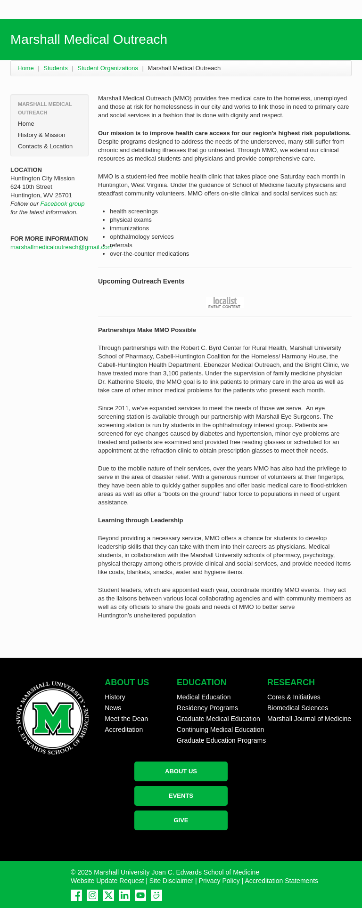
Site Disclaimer (171, 880)
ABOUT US (181, 771)
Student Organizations (107, 68)
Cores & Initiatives (294, 697)
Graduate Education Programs (221, 740)
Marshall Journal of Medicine (309, 718)
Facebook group (63, 203)
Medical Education (203, 697)
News (113, 708)
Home (25, 68)
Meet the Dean (126, 718)
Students (55, 68)
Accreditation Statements (281, 880)
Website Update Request (107, 880)
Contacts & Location (45, 146)
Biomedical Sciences (297, 708)
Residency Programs (207, 708)
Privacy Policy (219, 880)
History (115, 697)
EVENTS (181, 795)
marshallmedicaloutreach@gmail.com (61, 247)
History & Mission (41, 134)
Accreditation (124, 729)
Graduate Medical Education (218, 718)
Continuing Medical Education (220, 729)
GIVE (180, 820)
